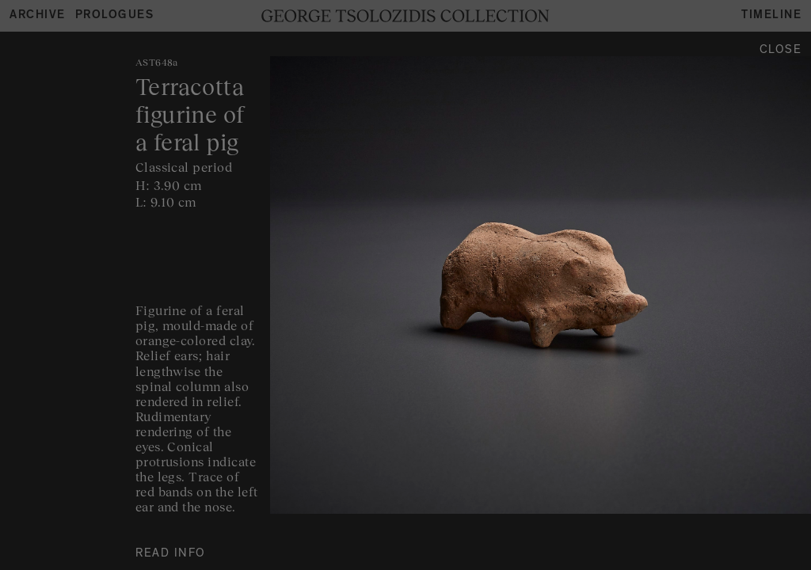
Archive (38, 16)
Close (781, 51)
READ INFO (170, 554)
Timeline (771, 16)
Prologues (114, 16)
